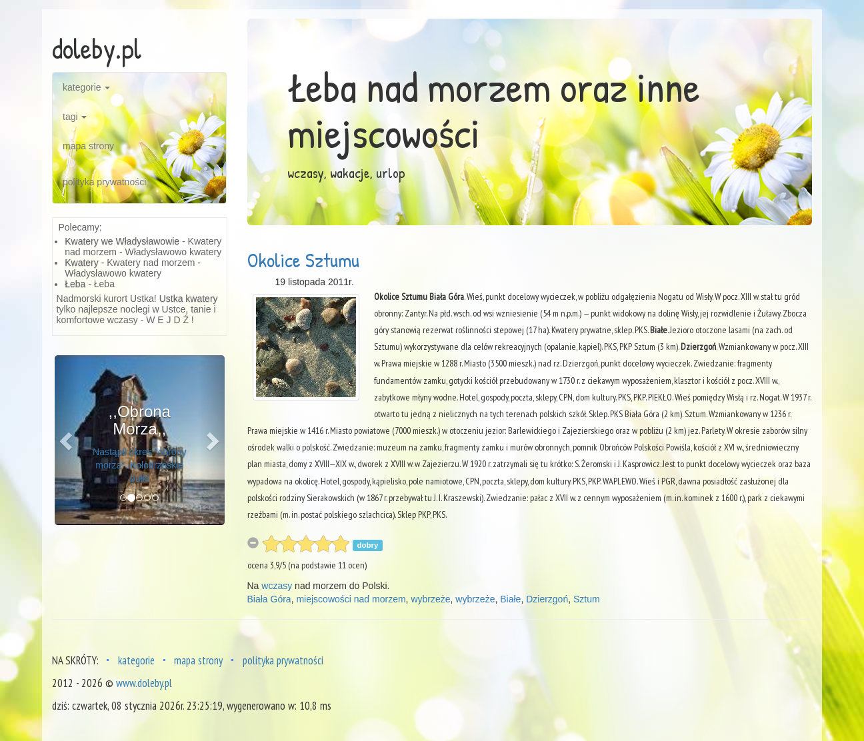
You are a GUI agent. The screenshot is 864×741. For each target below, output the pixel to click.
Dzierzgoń (547, 599)
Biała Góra (269, 599)
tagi (75, 116)
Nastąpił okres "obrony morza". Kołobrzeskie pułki (139, 465)
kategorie (86, 87)
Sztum (586, 599)
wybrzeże (430, 599)
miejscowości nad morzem (350, 599)
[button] (67, 440)
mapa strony (88, 146)
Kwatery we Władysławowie (122, 241)
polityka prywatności (104, 182)
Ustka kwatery (188, 298)
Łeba (75, 284)
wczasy (276, 585)
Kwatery (82, 262)
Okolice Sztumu (303, 260)
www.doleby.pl (144, 683)
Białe (510, 599)
